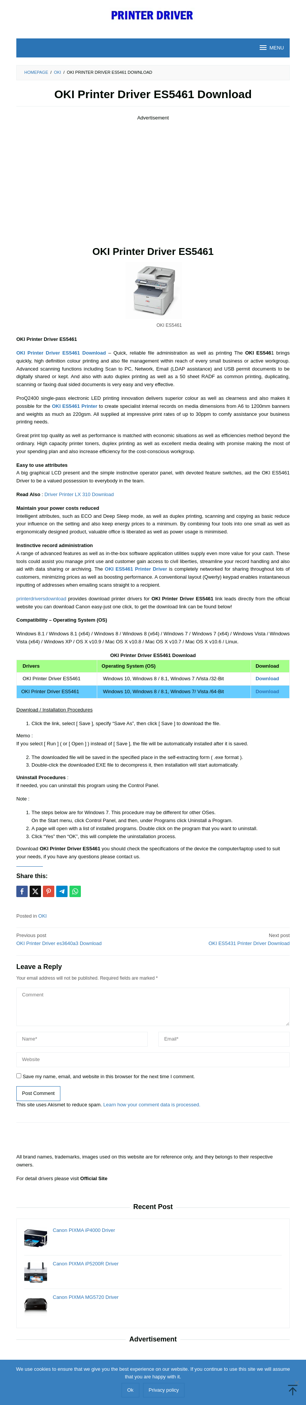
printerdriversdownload (41, 598)
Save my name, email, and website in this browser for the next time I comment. (109, 1076)
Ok (130, 1390)
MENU (271, 47)
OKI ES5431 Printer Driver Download (224, 939)
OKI (42, 916)
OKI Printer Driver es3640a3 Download (82, 939)
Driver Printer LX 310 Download (79, 494)
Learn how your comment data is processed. (151, 1104)
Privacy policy (164, 1390)
